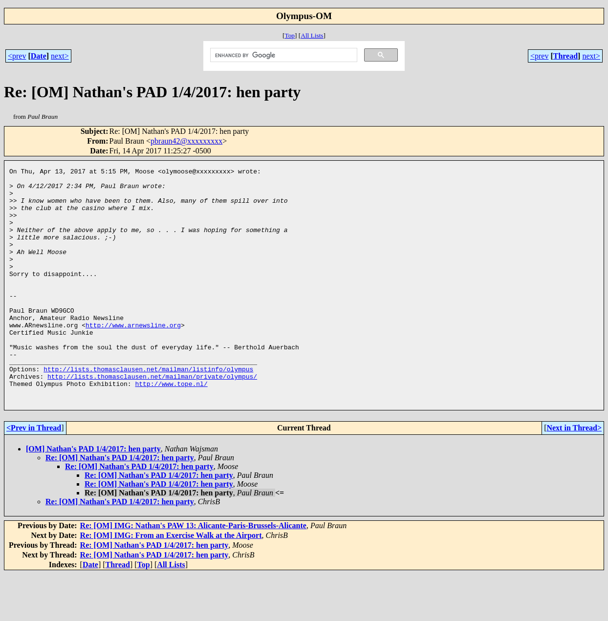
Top (289, 35)
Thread (565, 56)
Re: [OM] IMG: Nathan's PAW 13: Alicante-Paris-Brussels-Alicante (193, 572)
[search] (283, 55)
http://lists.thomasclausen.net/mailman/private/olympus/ (152, 418)
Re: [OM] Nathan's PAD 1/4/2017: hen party (119, 504)
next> (60, 56)
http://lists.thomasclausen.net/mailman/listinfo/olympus (148, 410)
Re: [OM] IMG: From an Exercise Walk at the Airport (171, 582)
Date (38, 56)
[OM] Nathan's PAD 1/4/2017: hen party (93, 496)
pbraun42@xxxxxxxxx (186, 141)
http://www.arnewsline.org (133, 357)
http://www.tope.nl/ (171, 427)
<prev (17, 56)
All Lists (312, 35)
